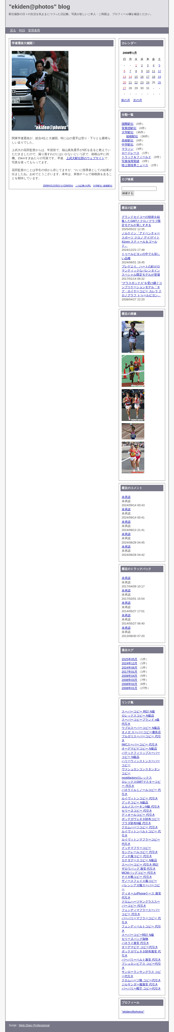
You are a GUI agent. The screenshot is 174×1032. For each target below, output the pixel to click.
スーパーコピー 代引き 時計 (140, 864)
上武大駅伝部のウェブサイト (85, 158)
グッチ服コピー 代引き (137, 856)
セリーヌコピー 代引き (137, 810)
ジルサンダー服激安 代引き (140, 984)
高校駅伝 (127, 140)
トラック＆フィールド (136, 157)
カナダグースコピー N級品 (139, 860)
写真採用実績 (130, 161)
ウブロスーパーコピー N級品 (141, 728)
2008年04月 (129, 675)
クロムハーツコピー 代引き (140, 827)
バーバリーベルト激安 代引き (141, 959)
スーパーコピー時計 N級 (138, 934)
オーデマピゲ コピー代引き (140, 947)
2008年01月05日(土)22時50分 (58, 185)
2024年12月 (129, 663)
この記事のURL (83, 185)
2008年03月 (129, 680)
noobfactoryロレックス (137, 777)
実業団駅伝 (129, 128)
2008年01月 (129, 688)
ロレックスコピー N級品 (138, 715)
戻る (13, 30)
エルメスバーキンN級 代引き (141, 806)
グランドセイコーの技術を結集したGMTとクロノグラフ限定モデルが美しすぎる (141, 221)
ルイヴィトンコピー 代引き (140, 798)
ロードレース (130, 153)
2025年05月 (129, 659)
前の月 (125, 100)
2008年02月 (129, 684)
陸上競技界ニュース (135, 165)
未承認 (126, 497)
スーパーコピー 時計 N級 (138, 711)
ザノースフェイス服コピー (139, 881)
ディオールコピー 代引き (138, 814)
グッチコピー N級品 (135, 802)
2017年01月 (129, 671)
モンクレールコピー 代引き (140, 852)
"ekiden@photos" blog (39, 6)
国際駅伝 (127, 124)
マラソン (127, 149)
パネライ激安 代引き (135, 943)
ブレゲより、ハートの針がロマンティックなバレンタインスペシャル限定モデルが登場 (141, 270)
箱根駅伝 (132, 136)
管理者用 (34, 30)
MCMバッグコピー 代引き (139, 872)
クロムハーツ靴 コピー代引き (141, 980)
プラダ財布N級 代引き (136, 823)
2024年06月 (129, 667)
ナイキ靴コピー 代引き (137, 876)
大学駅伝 (127, 132)
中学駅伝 (127, 144)
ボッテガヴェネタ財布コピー (141, 819)
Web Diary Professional (34, 1025)
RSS (22, 30)
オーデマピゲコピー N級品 (139, 748)
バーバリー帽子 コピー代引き (141, 988)
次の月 (137, 100)
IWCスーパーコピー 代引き (140, 744)
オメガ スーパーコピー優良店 (141, 732)
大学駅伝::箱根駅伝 (102, 185)
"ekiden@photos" (133, 1011)
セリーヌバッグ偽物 (135, 939)
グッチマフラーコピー (136, 848)
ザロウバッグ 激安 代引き (139, 868)
